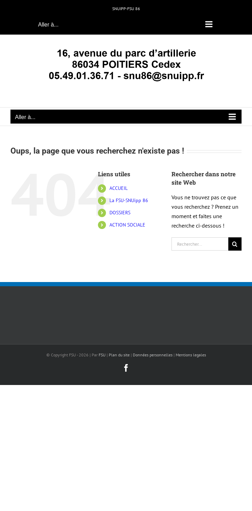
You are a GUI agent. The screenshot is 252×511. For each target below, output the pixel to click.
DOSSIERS (119, 212)
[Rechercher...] (199, 244)
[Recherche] (235, 244)
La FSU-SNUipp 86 (128, 200)
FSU (102, 354)
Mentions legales (191, 354)
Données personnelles (153, 354)
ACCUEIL (118, 188)
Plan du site (119, 354)
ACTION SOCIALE (127, 225)
